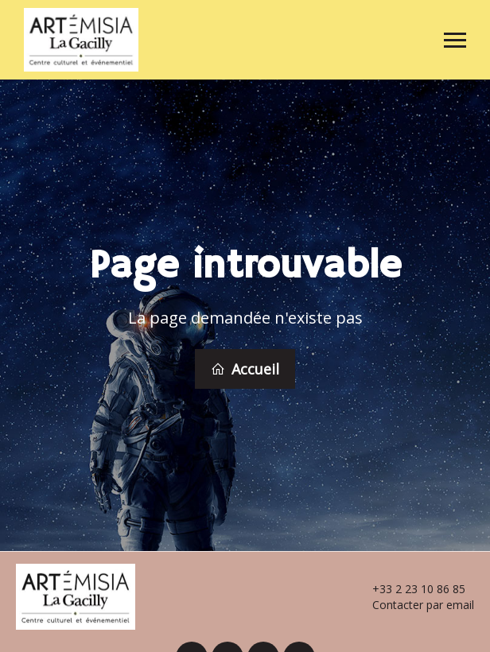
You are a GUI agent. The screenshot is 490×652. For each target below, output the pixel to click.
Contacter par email (414, 602)
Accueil (245, 368)
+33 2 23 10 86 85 (409, 587)
